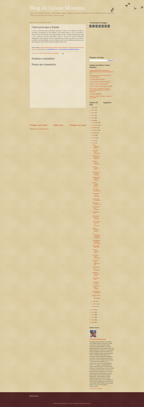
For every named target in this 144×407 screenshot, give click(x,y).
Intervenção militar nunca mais (96, 256)
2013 (92, 312)
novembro (95, 125)
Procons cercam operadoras (96, 162)
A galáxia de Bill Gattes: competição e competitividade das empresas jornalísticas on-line (101, 72)
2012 (92, 314)
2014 (92, 309)
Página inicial (58, 125)
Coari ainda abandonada (96, 190)
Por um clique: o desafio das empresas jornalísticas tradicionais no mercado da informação (99, 90)
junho (94, 138)
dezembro (95, 122)
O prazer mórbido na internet (96, 168)
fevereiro (95, 304)
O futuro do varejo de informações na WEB (100, 86)
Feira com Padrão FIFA (96, 203)
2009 (92, 322)
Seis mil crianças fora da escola (95, 185)
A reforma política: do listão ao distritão (99, 81)
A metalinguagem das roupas (97, 79)
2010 (92, 320)
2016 (92, 118)
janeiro (95, 306)
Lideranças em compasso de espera (96, 173)
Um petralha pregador (95, 282)
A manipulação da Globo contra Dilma (96, 242)
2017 (92, 115)
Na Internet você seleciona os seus (96, 262)
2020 (92, 107)
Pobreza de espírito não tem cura (96, 157)
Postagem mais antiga (77, 125)
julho (94, 135)
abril (94, 143)
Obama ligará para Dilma (95, 246)
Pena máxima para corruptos (96, 208)
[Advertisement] (58, 116)
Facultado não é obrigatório (96, 292)
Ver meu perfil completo (95, 388)
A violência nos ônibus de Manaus (96, 179)
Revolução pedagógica (95, 94)
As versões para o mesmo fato (96, 152)
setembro (95, 130)
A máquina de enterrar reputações (96, 195)
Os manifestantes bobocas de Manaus (96, 236)
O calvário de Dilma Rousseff (95, 287)
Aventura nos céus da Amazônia (95, 217)
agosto (95, 132)
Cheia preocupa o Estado (96, 146)
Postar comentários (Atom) (41, 129)
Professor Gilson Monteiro (98, 339)
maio (94, 140)
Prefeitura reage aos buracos (95, 251)
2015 (92, 120)
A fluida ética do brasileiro (96, 199)
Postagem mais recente (38, 125)
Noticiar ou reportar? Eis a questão (98, 84)
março (94, 301)
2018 (92, 113)
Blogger (88, 403)
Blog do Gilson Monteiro (57, 8)
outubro (95, 127)
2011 (92, 317)
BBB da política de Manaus (95, 230)
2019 (92, 110)
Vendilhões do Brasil (96, 278)
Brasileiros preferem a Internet (95, 274)
